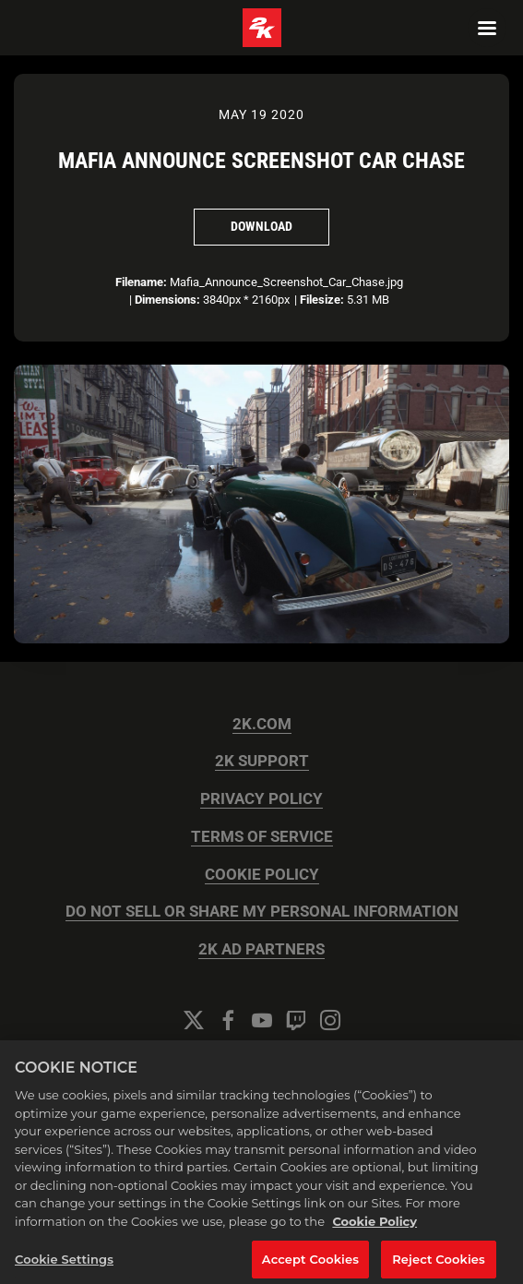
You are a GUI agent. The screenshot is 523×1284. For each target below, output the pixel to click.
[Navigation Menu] (487, 27)
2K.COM (261, 724)
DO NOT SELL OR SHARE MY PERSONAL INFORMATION (261, 911)
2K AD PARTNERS (261, 949)
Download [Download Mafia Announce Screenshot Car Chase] (261, 226)
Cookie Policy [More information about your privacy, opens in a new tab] (374, 1231)
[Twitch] (296, 1020)
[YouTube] (262, 1020)
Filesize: (322, 299)
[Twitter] (194, 1020)
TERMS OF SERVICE (262, 837)
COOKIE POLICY (262, 874)
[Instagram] (330, 1020)
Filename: (141, 282)
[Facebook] (228, 1020)
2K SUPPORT (262, 761)
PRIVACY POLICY (261, 799)
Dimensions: (167, 299)
